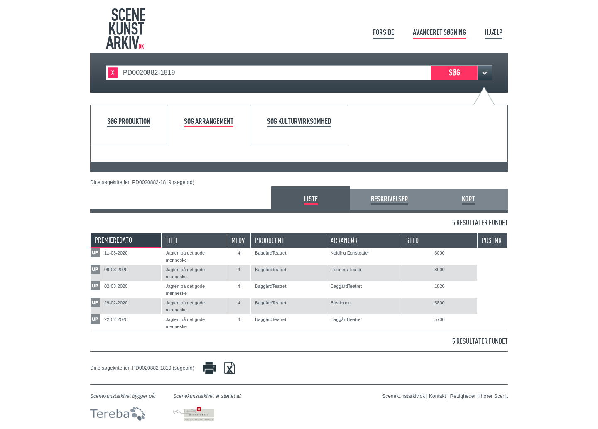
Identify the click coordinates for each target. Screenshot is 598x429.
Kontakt (437, 396)
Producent (269, 240)
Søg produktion (128, 121)
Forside (383, 32)
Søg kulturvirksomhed (299, 121)
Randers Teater (346, 269)
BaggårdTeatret (270, 252)
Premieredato (113, 239)
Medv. (238, 240)
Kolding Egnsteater (350, 252)
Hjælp (493, 32)
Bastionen (341, 302)
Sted (412, 240)
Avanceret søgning (439, 32)
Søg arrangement (208, 121)
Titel (172, 240)
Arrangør (344, 240)
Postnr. (492, 240)
